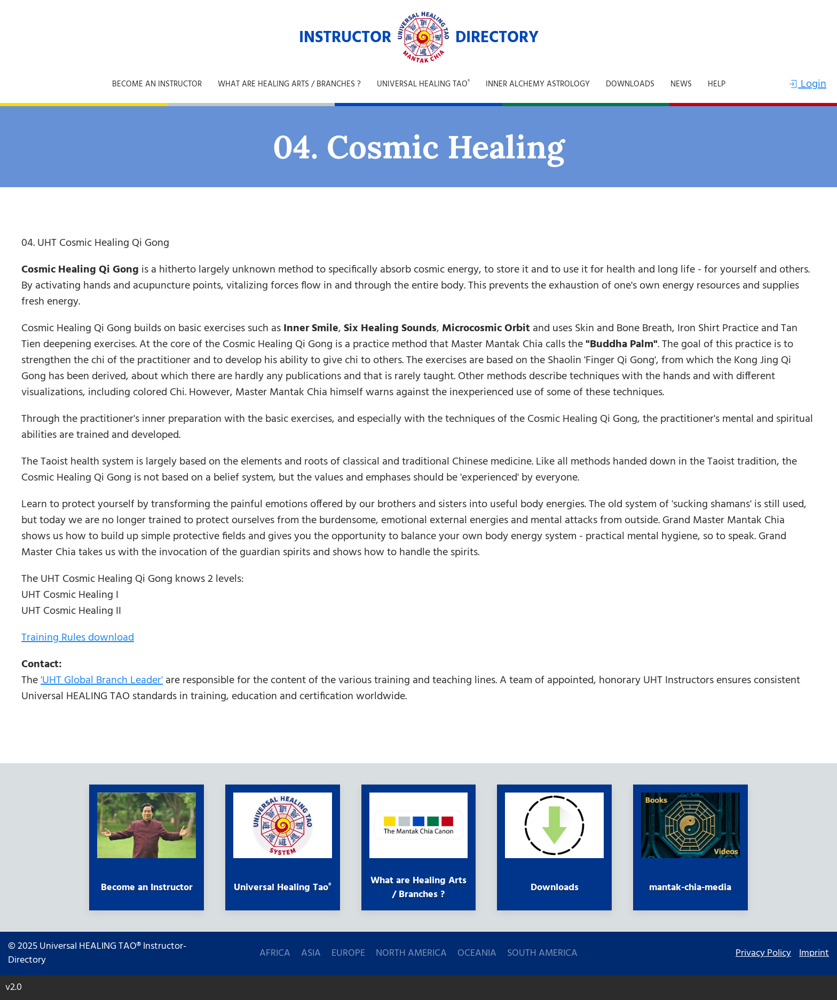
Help (716, 84)
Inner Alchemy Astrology (538, 84)
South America (542, 953)
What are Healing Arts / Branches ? (289, 84)
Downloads (630, 84)
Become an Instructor (157, 84)
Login (806, 84)
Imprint (814, 954)
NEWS (681, 84)
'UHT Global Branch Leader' (102, 680)
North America (411, 953)
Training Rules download (77, 637)
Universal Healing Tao (423, 84)
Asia (311, 953)
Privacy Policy (763, 954)
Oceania (476, 953)
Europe (348, 953)
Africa (274, 953)
